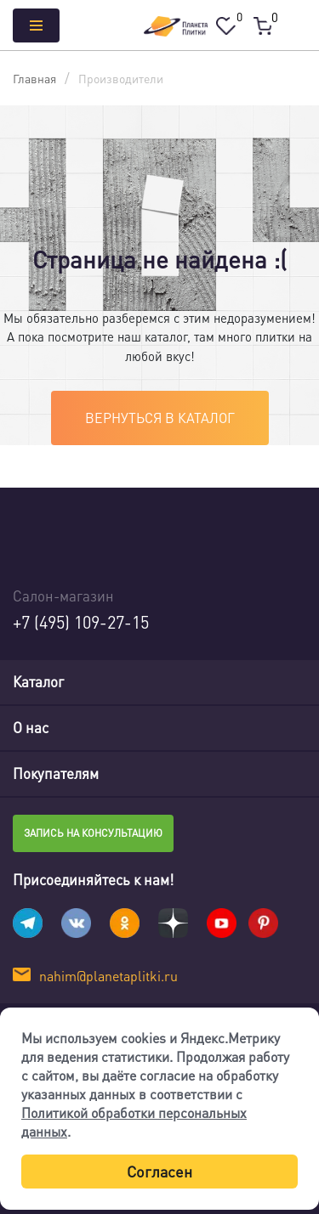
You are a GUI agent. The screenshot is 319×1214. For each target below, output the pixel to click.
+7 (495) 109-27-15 (81, 622)
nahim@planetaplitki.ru (108, 976)
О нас (30, 727)
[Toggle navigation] (292, 682)
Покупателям (56, 773)
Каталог (38, 681)
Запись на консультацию (93, 833)
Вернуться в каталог (160, 417)
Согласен (159, 1171)
